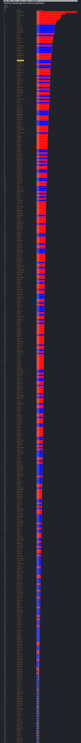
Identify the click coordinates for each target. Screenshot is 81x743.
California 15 (19, 481)
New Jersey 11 (20, 383)
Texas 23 (18, 626)
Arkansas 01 (19, 361)
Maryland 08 (19, 417)
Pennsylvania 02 (20, 538)
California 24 (19, 122)
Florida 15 (19, 326)
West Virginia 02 (20, 207)
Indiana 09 (19, 173)
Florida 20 (19, 620)
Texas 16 (18, 716)
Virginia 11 (19, 188)
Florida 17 (19, 230)
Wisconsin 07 (19, 583)
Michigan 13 (19, 679)
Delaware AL (19, 111)
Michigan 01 (19, 331)
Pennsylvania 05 (20, 297)
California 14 (19, 617)
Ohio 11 (18, 456)
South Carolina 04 (20, 129)
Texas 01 (18, 533)
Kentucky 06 (19, 202)
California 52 (19, 649)
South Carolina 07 (20, 277)
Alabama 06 (19, 498)
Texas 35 (18, 479)
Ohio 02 (18, 101)
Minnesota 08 (20, 476)
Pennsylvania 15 (20, 59)
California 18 (19, 696)
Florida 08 (19, 138)
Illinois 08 (19, 565)
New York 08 (19, 740)
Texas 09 (18, 688)
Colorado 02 (19, 75)
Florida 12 (19, 299)
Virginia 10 (19, 334)
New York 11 (19, 735)
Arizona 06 (19, 131)
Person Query (35, 0)
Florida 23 (19, 627)
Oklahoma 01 (19, 210)
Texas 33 (18, 570)
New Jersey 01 (20, 154)
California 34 (19, 657)
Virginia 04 (19, 520)
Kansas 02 (19, 195)
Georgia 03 (19, 366)
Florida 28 (19, 732)
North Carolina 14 (20, 222)
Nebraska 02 (19, 254)
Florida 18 (19, 486)
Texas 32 (18, 412)
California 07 (19, 568)
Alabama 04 (19, 329)
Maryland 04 (19, 656)
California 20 (19, 387)
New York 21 (19, 106)
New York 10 (19, 504)
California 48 (19, 227)
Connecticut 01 (20, 588)
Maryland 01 (19, 116)
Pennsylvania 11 (20, 69)
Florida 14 (19, 385)
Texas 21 (18, 134)
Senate (20, 0)
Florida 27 (19, 668)
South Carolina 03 (20, 341)
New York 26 (19, 375)
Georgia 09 (19, 281)
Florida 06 (19, 333)
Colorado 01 (19, 82)
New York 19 (19, 27)
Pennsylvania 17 (20, 50)
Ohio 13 (18, 67)
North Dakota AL (20, 489)
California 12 (19, 482)
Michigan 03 (19, 223)
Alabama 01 (19, 259)
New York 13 (19, 684)
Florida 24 (19, 718)
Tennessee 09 (20, 738)
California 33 (19, 612)
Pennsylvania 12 (20, 65)
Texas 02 (18, 506)
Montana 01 (19, 84)
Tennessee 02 (20, 159)
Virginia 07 (19, 472)
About (9, 0)
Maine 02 (19, 323)
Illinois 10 (19, 605)
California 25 (19, 595)
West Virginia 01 (20, 191)
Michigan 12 (19, 585)
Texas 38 (18, 358)
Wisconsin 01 (19, 355)
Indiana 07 (19, 196)
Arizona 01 (19, 218)
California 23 (19, 550)
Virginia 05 (19, 139)
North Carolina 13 (20, 291)
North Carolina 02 (20, 190)
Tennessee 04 (20, 597)
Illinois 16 (19, 255)
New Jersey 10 (20, 726)
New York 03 (19, 721)
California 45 (19, 654)
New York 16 (19, 678)
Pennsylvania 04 (20, 47)
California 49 (19, 244)
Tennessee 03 (20, 181)
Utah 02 (18, 21)
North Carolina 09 (20, 316)
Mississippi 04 (20, 494)
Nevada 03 (19, 477)
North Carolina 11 (20, 64)
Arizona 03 (19, 614)
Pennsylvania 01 (20, 127)
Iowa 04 (18, 484)
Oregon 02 (19, 74)
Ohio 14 (18, 77)
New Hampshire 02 (21, 99)
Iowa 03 (18, 143)
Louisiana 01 (19, 318)
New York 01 (19, 590)
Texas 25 (18, 459)
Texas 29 (18, 733)
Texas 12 (18, 400)
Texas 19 (18, 339)
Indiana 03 (19, 493)
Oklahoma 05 (19, 388)
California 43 (19, 715)
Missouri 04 (19, 203)
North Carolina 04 (20, 133)
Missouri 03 (19, 287)
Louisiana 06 (19, 582)
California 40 (19, 212)
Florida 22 (19, 599)
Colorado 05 (19, 70)
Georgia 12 (19, 575)
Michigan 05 (19, 511)
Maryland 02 (19, 274)
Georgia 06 (19, 171)
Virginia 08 (19, 249)
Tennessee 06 (20, 343)
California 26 (19, 508)
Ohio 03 (18, 43)
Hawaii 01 (19, 720)
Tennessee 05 (20, 373)
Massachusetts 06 (20, 403)
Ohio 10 (18, 94)
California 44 (19, 686)
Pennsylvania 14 (20, 72)
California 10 (19, 149)
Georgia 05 (19, 282)
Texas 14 (18, 324)
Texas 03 (18, 336)
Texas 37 (18, 309)
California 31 (19, 666)
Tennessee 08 (20, 491)
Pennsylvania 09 (20, 15)
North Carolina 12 (20, 516)
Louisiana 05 (19, 642)
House (14, 0)
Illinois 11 (19, 437)
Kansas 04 (19, 422)
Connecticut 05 (20, 466)
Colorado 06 (19, 165)
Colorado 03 (19, 107)
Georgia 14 (19, 622)
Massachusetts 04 (20, 572)
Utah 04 (18, 18)
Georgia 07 (19, 619)
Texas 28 (18, 694)
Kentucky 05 (19, 420)
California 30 (19, 451)
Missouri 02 (19, 338)
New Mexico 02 (20, 467)
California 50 (19, 444)
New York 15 (19, 742)
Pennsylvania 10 (20, 92)
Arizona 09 (19, 126)
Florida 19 (19, 168)
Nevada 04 (19, 526)
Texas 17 (18, 414)
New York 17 (19, 689)
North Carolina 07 (20, 395)
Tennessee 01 (20, 427)
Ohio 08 (18, 205)
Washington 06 (20, 90)
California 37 (19, 624)
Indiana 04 (19, 365)
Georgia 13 (19, 646)
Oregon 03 (19, 102)
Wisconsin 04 (19, 600)
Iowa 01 (18, 185)
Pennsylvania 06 (20, 32)
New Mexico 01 (20, 60)
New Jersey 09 (20, 698)
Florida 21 (19, 239)
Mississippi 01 (20, 567)
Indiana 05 (19, 183)
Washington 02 (20, 87)
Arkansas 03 (19, 245)
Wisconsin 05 (19, 523)
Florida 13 (19, 304)
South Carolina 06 (20, 452)
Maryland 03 (19, 178)
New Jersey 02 (20, 240)
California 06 (19, 112)
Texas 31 (18, 356)
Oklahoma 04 (19, 166)
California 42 (19, 664)
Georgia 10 (19, 430)
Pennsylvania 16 (20, 53)
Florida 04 (19, 457)
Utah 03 (18, 16)
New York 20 (19, 233)
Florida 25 (19, 632)
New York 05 (19, 703)
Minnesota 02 (20, 345)
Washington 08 (20, 114)
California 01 (19, 296)
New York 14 (19, 730)
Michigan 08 (19, 350)
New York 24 (19, 109)
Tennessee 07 (20, 311)
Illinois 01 (19, 683)
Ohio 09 (18, 308)
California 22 (19, 673)
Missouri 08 (19, 615)
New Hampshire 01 (21, 558)
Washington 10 (20, 158)
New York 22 (19, 25)
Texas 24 (18, 377)
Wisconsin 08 (19, 536)
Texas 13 (18, 432)
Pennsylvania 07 (20, 55)
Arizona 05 (19, 57)
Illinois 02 (19, 711)
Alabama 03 (19, 292)
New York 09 (19, 701)
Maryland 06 (19, 170)
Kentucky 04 (19, 89)
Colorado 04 (19, 119)
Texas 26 (18, 242)
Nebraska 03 (19, 513)
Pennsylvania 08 (20, 11)
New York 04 (19, 708)
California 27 (19, 471)
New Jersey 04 (20, 496)
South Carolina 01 (20, 269)
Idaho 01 (19, 40)
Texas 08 (18, 220)
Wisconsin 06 (19, 225)
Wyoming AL (19, 38)
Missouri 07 (19, 117)
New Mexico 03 (20, 250)
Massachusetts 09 (20, 371)
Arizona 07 (19, 548)
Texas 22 (18, 348)
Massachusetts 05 (20, 488)
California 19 (19, 186)
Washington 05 (20, 42)
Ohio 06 (18, 33)
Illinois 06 (19, 587)
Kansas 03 (19, 52)
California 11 (19, 302)
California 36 (19, 378)
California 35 (19, 676)
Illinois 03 (19, 634)
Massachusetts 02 (20, 563)
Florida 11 (19, 405)
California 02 (19, 96)
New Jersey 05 (20, 663)
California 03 (19, 175)
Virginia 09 (19, 217)
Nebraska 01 (19, 228)
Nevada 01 (19, 501)
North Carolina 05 (20, 272)
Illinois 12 (19, 284)
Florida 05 (19, 153)
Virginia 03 (19, 425)
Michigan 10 (19, 462)
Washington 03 (20, 79)
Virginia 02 (19, 237)
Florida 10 (19, 562)
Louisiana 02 (19, 631)
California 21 (19, 713)
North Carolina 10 (20, 546)
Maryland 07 (19, 647)
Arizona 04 (19, 410)
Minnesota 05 (20, 289)
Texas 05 (18, 360)
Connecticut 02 (20, 469)
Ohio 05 (18, 198)
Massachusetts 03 (20, 447)
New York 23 (19, 163)
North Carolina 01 (20, 370)
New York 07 (19, 639)
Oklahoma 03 (19, 535)
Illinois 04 (19, 725)
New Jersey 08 (20, 693)
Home (5, 0)
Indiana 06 (19, 232)
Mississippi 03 (20, 644)
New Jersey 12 (20, 594)
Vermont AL (19, 62)
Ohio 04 (18, 37)
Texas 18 (18, 681)
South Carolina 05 (20, 271)
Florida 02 (19, 176)
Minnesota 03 (20, 180)
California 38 (19, 710)
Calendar (27, 0)
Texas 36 (18, 445)
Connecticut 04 (20, 514)
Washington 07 (20, 30)
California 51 (19, 408)
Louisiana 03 (19, 723)
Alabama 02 (19, 353)
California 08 (19, 641)
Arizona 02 (19, 144)
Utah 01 (18, 13)
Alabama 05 (19, 247)
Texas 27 (18, 528)
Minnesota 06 (20, 607)
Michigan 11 (19, 393)
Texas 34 (18, 737)
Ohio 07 (18, 104)
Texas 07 (18, 602)
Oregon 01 (19, 121)
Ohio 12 (18, 97)
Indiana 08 (19, 434)
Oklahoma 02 (19, 503)
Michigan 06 (19, 235)
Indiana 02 (19, 541)
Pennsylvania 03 (20, 521)
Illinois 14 (19, 380)
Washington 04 (20, 80)
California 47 (19, 161)
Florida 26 (19, 652)
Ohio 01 (18, 193)
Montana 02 (19, 136)
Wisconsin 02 (19, 319)
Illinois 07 (19, 604)
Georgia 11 (19, 208)
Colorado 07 (19, 28)
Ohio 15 (18, 23)
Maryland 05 (19, 439)
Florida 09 (19, 636)
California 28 (19, 454)
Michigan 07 (19, 407)
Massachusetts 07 (20, 610)
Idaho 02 (19, 20)
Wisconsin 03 (19, 577)
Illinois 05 (19, 518)
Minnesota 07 (20, 659)
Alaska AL (19, 85)
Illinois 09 (19, 464)
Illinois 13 (19, 267)
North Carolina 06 (20, 351)
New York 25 (19, 252)
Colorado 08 (19, 382)
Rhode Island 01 (20, 474)
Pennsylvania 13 (20, 45)
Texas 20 (18, 580)
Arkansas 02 (19, 346)
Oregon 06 (19, 151)
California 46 (19, 674)
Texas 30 (18, 629)
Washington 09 (20, 200)
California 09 (19, 499)
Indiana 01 (19, 530)
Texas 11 (18, 651)
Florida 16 (19, 363)
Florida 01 (19, 264)
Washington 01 (20, 215)
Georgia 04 (19, 553)
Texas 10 (18, 148)
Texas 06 (18, 390)
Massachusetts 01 (20, 592)
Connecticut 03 (20, 560)
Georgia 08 (19, 551)
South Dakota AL (20, 440)
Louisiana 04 (19, 555)
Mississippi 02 (20, 705)
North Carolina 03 (20, 265)
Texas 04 (18, 286)
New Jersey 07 (20, 213)
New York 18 (19, 578)
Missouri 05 (19, 262)
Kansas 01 (19, 328)
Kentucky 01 (19, 368)
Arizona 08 (19, 257)
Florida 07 (19, 449)
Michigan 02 (19, 442)
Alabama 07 (19, 543)
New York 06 (19, 728)
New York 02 (19, 669)
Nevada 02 (19, 156)
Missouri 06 (19, 260)
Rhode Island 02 (20, 397)
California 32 (19, 545)
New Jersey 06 (20, 700)
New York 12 (19, 531)
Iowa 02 (18, 429)
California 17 (19, 573)
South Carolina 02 (20, 509)
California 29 (19, 661)
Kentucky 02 (19, 402)
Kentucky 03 (19, 279)
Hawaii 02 (19, 424)
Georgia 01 (19, 415)
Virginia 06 (19, 141)
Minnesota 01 (20, 321)
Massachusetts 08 (20, 540)
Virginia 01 (19, 146)
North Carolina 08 (20, 392)
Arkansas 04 (19, 419)
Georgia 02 (19, 637)
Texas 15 (18, 706)
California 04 (19, 306)
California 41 (19, 461)
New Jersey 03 (20, 294)
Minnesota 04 (20, 525)
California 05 (19, 276)
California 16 (19, 557)
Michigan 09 (19, 435)
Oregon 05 (19, 124)
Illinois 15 (19, 301)
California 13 (19, 691)
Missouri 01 (19, 609)
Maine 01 (19, 35)
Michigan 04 (19, 398)
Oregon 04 (19, 48)
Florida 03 (19, 313)
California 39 (19, 671)
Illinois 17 (19, 314)
